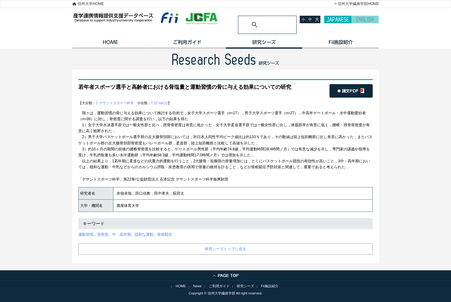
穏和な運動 (144, 234)
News (197, 286)
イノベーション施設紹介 (340, 44)
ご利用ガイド (187, 44)
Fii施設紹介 (269, 286)
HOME (110, 44)
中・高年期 (121, 234)
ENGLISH (365, 19)
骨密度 (102, 234)
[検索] (259, 24)
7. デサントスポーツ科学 (115, 103)
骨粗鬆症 (164, 234)
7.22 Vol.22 (159, 103)
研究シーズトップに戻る (225, 249)
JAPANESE (337, 19)
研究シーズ (264, 44)
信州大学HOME (91, 4)
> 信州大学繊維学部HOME (356, 4)
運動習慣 (85, 234)
